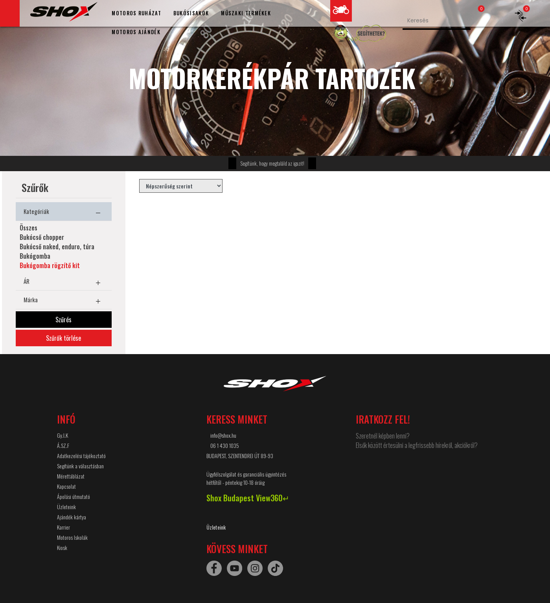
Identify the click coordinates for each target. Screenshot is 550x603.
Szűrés (63, 319)
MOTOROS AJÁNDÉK (136, 32)
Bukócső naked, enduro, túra (57, 246)
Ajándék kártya (71, 517)
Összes (28, 227)
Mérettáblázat (71, 476)
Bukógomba (35, 256)
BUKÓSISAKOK (191, 13)
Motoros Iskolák (72, 537)
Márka (64, 301)
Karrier (63, 527)
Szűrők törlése (63, 338)
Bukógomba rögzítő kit (50, 265)
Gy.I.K (62, 435)
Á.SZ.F (63, 445)
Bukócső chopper (42, 237)
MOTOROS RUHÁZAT (136, 13)
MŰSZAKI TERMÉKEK (246, 13)
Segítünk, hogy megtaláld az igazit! (272, 163)
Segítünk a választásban (80, 466)
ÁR (64, 283)
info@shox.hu (223, 435)
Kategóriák (64, 213)
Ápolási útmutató (73, 496)
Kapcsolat (66, 486)
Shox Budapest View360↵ (247, 498)
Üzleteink (66, 506)
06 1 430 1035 (224, 445)
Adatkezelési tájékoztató (81, 455)
